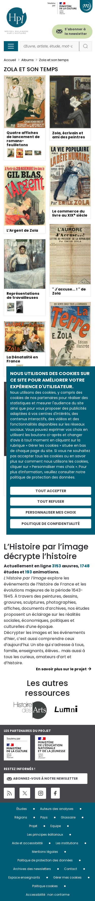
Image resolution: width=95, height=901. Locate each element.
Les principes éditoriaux (45, 834)
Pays (44, 817)
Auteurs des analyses (56, 809)
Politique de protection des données (45, 860)
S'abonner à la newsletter (76, 31)
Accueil (10, 60)
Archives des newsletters (32, 869)
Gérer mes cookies (67, 877)
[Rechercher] (49, 46)
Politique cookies (45, 886)
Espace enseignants (24, 877)
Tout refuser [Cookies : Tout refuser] (50, 501)
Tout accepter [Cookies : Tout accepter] (50, 490)
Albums (27, 60)
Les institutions (67, 843)
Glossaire (68, 817)
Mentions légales (45, 852)
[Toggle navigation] (11, 46)
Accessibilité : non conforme (47, 894)
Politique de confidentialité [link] (51, 523)
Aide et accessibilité (27, 843)
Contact (70, 869)
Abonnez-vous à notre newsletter (42, 778)
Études (21, 809)
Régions (20, 817)
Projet (33, 826)
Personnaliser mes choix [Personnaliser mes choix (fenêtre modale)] (51, 512)
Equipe (55, 826)
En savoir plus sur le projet (61, 669)
